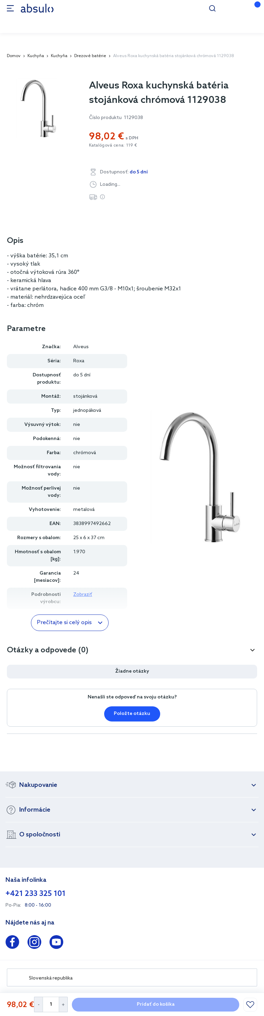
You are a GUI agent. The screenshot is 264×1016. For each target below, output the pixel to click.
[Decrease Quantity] (38, 1004)
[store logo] (37, 8)
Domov (14, 56)
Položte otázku (132, 714)
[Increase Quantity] (63, 1004)
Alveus (81, 347)
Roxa (78, 361)
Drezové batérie (90, 56)
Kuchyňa (36, 56)
